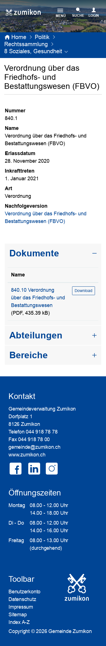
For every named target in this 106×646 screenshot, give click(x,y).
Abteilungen (35, 335)
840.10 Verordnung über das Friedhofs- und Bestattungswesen (38, 297)
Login (93, 16)
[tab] (53, 253)
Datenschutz (22, 599)
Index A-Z (19, 622)
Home (18, 37)
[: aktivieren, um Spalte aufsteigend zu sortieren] (83, 275)
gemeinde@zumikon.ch (34, 447)
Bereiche (28, 355)
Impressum (20, 607)
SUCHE (78, 16)
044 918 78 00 (34, 439)
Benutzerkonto (24, 592)
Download (83, 290)
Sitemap (17, 614)
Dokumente (34, 253)
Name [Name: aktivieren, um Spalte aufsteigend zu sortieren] (18, 275)
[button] (42, 37)
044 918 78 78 (41, 432)
